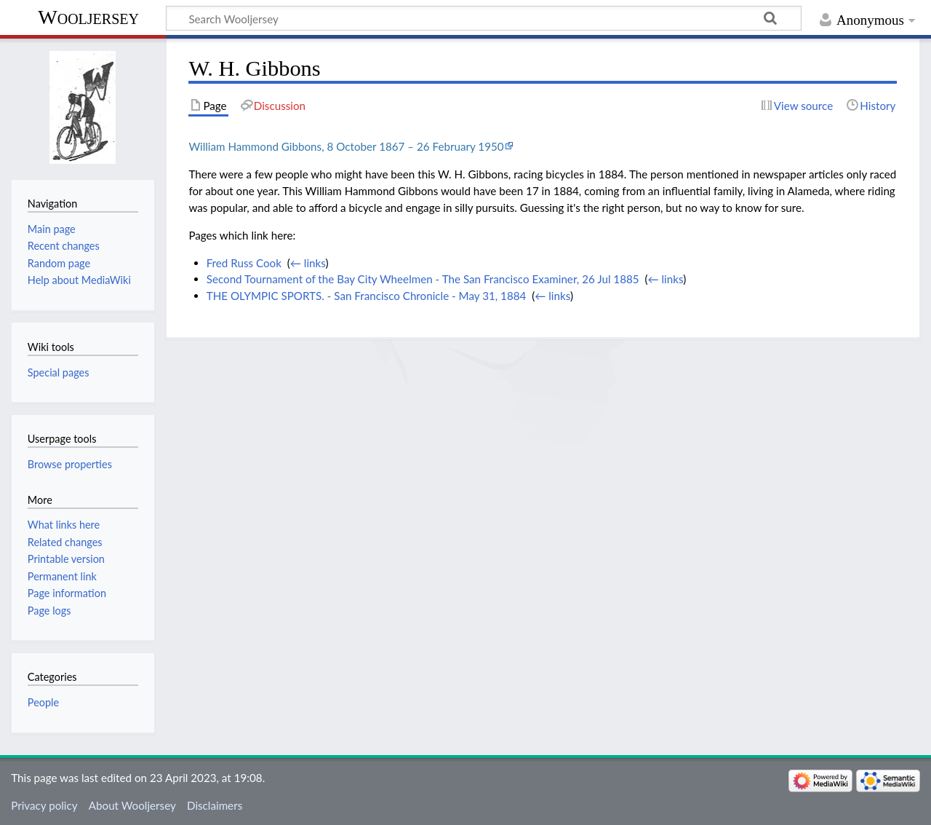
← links (308, 262)
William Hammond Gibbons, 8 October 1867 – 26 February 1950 (345, 146)
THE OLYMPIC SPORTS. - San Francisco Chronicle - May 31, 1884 (367, 295)
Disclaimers (214, 805)
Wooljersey (88, 17)
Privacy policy (44, 805)
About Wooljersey (132, 805)
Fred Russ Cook (244, 262)
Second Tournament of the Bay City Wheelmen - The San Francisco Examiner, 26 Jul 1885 (423, 278)
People (43, 702)
